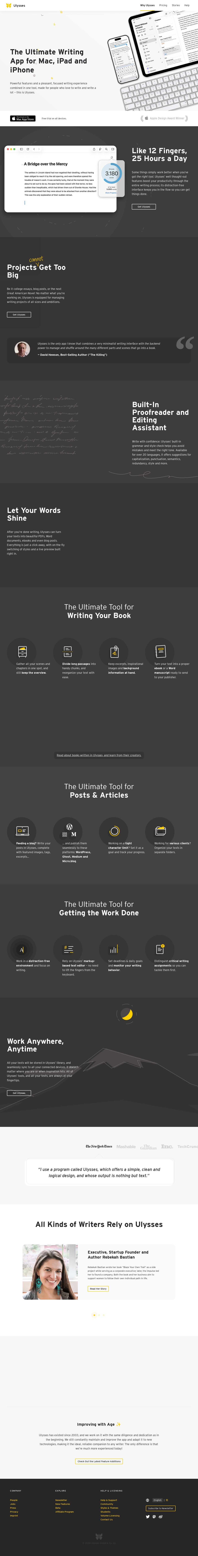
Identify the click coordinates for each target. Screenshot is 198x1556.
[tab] (99, 1146)
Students (105, 1511)
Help (186, 5)
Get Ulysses (144, 206)
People (13, 1500)
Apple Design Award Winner (164, 118)
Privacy (14, 1511)
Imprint (14, 1515)
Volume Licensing (110, 1515)
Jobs (12, 1504)
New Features (62, 1504)
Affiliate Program (64, 1511)
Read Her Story (98, 1288)
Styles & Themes (109, 1508)
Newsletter (61, 1500)
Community (107, 1504)
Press (13, 1508)
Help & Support (109, 1500)
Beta (57, 1508)
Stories (176, 5)
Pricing (163, 5)
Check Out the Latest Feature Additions (99, 1461)
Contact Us (107, 1519)
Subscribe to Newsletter (160, 1508)
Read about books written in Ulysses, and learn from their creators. (99, 755)
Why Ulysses (147, 5)
